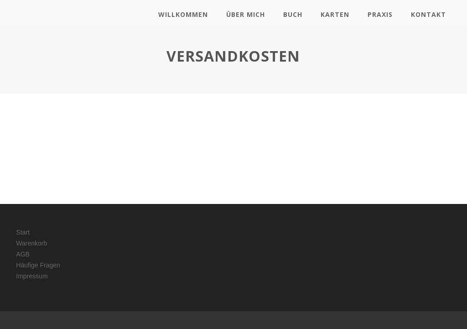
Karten (335, 14)
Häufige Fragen (38, 265)
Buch (292, 14)
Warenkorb (31, 243)
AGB (23, 254)
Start (23, 232)
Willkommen (183, 14)
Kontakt (428, 14)
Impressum (31, 276)
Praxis (380, 14)
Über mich (245, 14)
